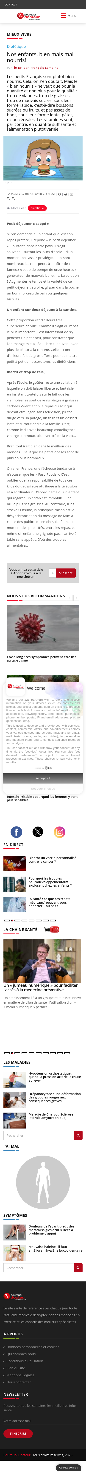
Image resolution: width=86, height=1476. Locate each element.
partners (37, 699)
